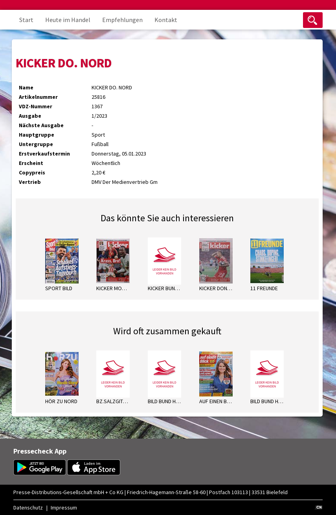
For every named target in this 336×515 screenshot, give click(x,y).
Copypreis (32, 172)
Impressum (64, 507)
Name (26, 87)
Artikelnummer (38, 96)
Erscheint (31, 163)
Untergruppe (36, 144)
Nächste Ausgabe (41, 125)
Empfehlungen (122, 20)
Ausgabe (30, 115)
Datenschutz (28, 507)
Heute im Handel (67, 20)
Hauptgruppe (36, 134)
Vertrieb (30, 181)
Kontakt (165, 20)
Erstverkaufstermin (44, 153)
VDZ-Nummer (35, 106)
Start (26, 20)
